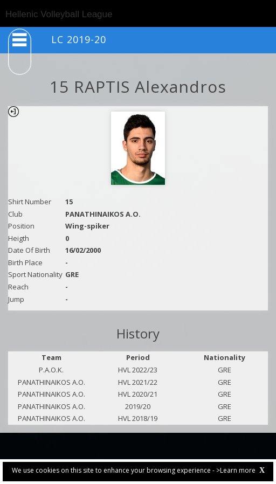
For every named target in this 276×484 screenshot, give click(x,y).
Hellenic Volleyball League (58, 14)
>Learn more (236, 470)
